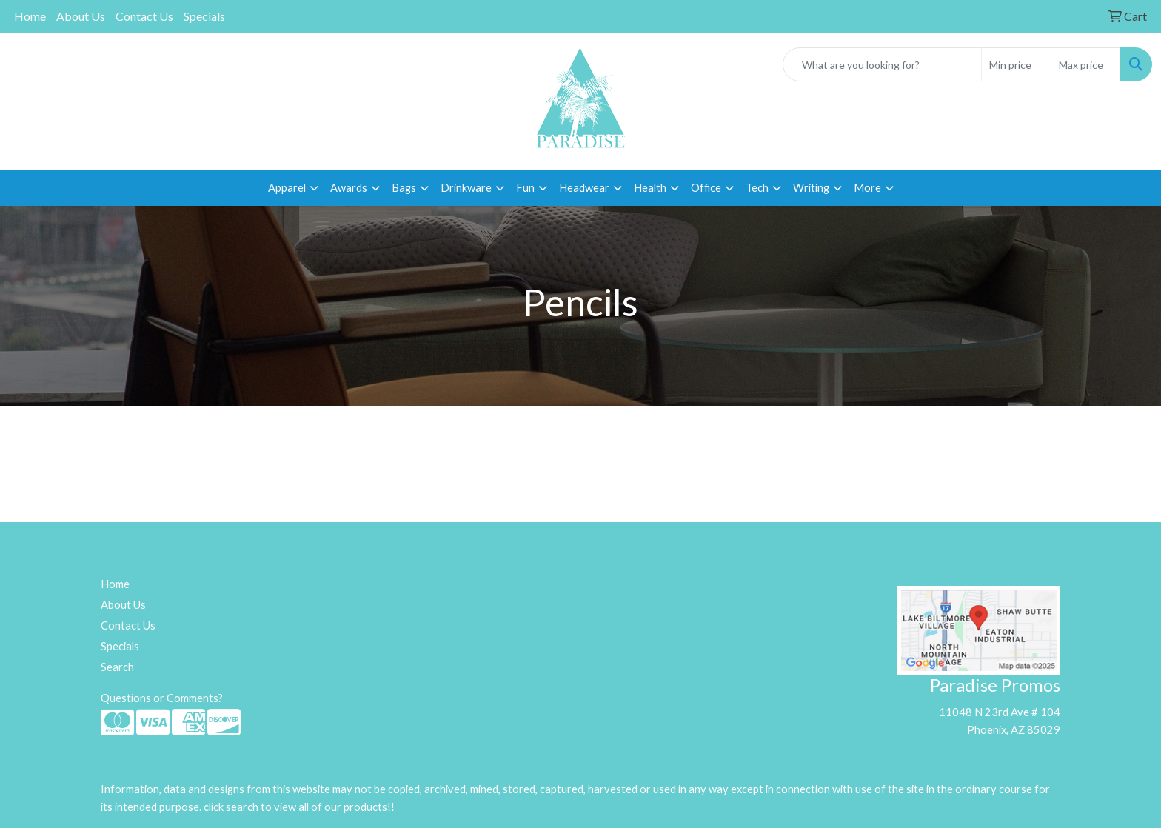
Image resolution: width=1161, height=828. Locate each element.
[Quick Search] (882, 64)
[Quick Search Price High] (1086, 64)
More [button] (867, 187)
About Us (80, 16)
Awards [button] (348, 187)
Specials (204, 16)
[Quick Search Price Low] (1016, 64)
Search (117, 667)
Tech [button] (757, 187)
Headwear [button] (584, 187)
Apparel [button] (287, 187)
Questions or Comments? (162, 698)
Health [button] (650, 187)
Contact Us (144, 16)
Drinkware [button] (466, 187)
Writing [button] (811, 187)
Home (30, 16)
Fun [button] (525, 187)
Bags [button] (404, 187)
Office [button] (706, 187)
